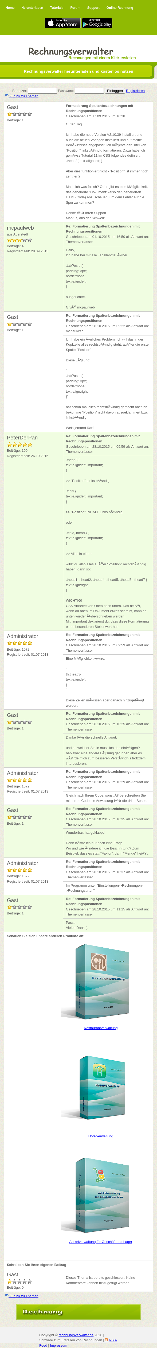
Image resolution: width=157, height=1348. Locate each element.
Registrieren (135, 91)
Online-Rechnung (120, 8)
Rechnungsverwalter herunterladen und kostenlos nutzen (78, 71)
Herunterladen (32, 8)
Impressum (58, 1345)
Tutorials (57, 8)
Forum (75, 8)
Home (10, 8)
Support (93, 8)
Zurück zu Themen (21, 96)
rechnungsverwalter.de (75, 1335)
